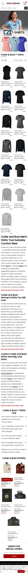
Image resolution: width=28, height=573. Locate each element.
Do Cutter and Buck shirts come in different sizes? (11, 437)
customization (7, 373)
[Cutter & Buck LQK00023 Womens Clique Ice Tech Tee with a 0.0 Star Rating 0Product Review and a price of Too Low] (20, 76)
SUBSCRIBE (14, 556)
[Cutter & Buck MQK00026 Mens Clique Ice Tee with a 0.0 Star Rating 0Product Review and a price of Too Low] (7, 174)
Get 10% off (6, 479)
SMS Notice (17, 563)
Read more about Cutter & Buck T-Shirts (12, 290)
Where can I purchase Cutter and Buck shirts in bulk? (13, 450)
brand (15, 386)
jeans (8, 266)
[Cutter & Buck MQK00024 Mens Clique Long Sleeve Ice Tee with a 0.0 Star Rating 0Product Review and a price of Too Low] (20, 149)
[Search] (26, 8)
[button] (11, 86)
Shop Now (3, 486)
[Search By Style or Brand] (12, 8)
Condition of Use (10, 563)
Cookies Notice (24, 563)
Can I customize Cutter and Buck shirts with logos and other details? (12, 429)
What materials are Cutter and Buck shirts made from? (12, 444)
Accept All (21, 571)
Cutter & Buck (9, 458)
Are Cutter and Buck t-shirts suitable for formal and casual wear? (12, 419)
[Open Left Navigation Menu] (2, 3)
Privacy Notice (4, 563)
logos (9, 379)
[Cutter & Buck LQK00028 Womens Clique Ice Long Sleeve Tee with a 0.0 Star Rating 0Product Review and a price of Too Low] (7, 100)
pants (21, 266)
